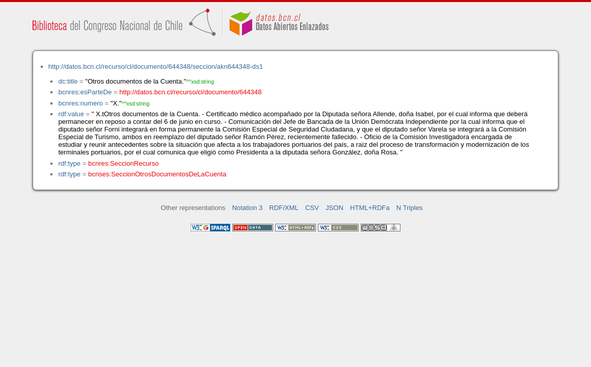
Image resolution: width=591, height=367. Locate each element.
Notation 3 (247, 208)
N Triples (409, 208)
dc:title (67, 81)
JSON (334, 208)
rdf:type (69, 163)
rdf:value (71, 114)
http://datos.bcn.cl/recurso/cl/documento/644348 (190, 92)
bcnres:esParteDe (85, 92)
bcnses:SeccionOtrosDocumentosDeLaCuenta (157, 174)
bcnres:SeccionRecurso (123, 163)
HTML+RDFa (370, 208)
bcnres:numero (80, 103)
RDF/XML (284, 208)
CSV (312, 208)
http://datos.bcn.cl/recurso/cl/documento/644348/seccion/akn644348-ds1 (155, 66)
